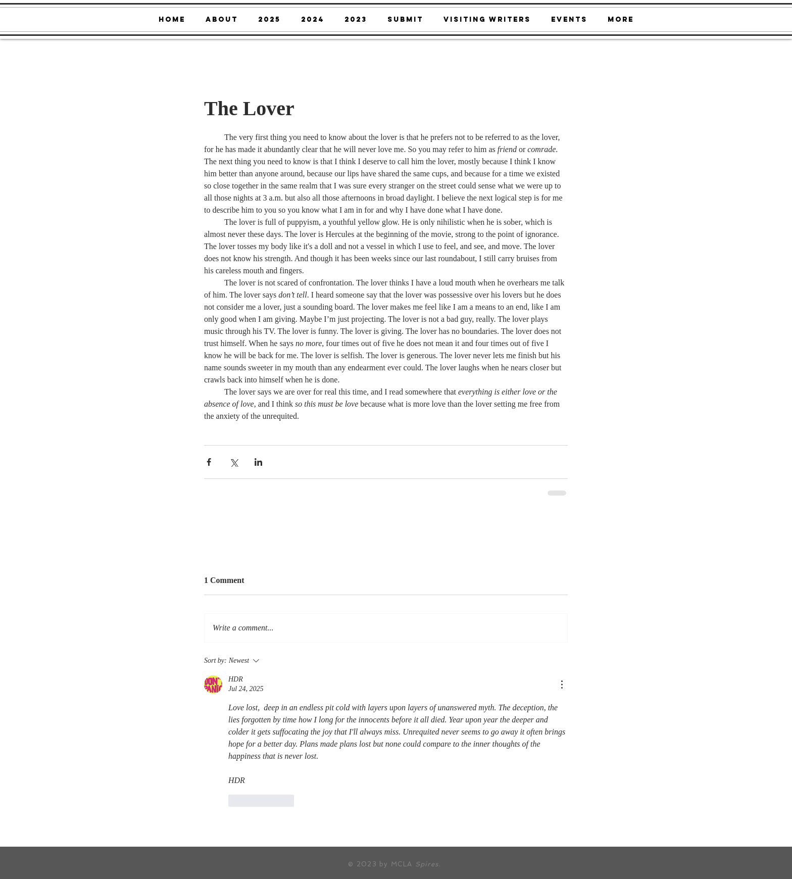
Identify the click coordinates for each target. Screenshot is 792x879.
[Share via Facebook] (209, 462)
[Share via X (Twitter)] (233, 462)
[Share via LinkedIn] (258, 462)
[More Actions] (562, 684)
